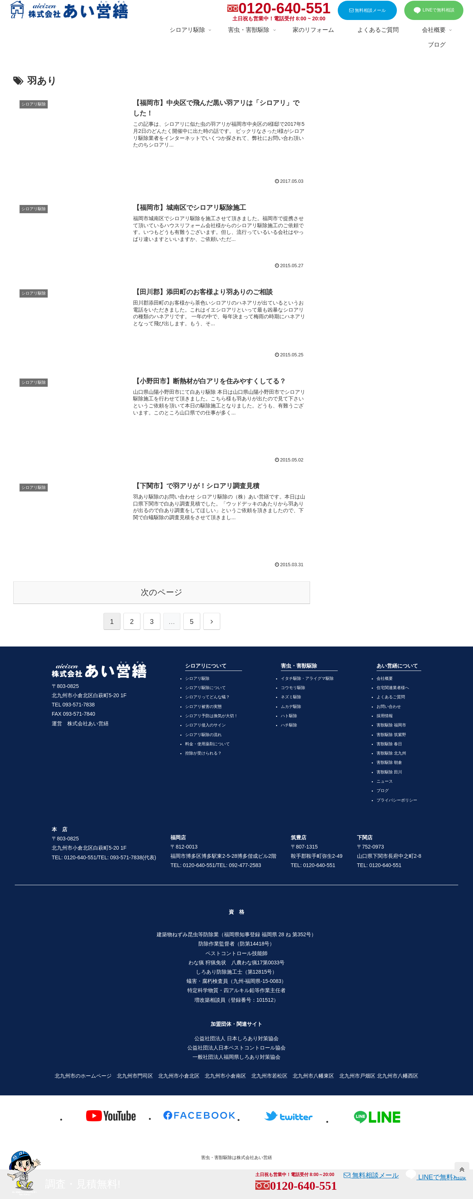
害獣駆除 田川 (389, 772)
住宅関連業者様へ (393, 687)
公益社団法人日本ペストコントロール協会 (236, 1048)
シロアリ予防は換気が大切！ (211, 715)
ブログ (383, 790)
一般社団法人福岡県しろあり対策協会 (236, 1057)
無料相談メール (367, 10)
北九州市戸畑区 (357, 1076)
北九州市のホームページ (83, 1076)
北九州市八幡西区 (397, 1076)
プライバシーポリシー (397, 800)
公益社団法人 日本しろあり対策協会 (236, 1038)
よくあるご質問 (391, 697)
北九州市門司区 (135, 1076)
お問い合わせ (389, 706)
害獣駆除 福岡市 (391, 725)
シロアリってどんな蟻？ (207, 697)
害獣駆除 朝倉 (389, 762)
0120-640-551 (284, 8)
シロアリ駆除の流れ (203, 734)
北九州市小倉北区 (179, 1076)
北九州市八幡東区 (313, 1076)
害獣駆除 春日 (389, 744)
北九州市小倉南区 (225, 1076)
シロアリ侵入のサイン (205, 725)
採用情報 (385, 715)
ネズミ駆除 (291, 697)
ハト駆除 (289, 715)
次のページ (162, 592)
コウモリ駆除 (293, 687)
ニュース (385, 781)
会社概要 (385, 678)
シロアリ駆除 (197, 678)
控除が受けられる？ (203, 753)
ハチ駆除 (289, 725)
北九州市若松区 (269, 1076)
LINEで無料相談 (434, 10)
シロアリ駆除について (205, 687)
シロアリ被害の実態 (203, 706)
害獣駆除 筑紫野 (391, 734)
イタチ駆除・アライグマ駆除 (307, 678)
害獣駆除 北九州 (391, 753)
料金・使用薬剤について (207, 744)
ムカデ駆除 (291, 706)
